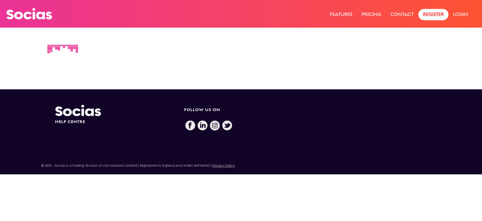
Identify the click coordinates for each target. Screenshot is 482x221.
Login (460, 14)
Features (341, 14)
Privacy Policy (223, 166)
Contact (402, 14)
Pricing (371, 14)
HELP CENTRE (70, 121)
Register (433, 14)
